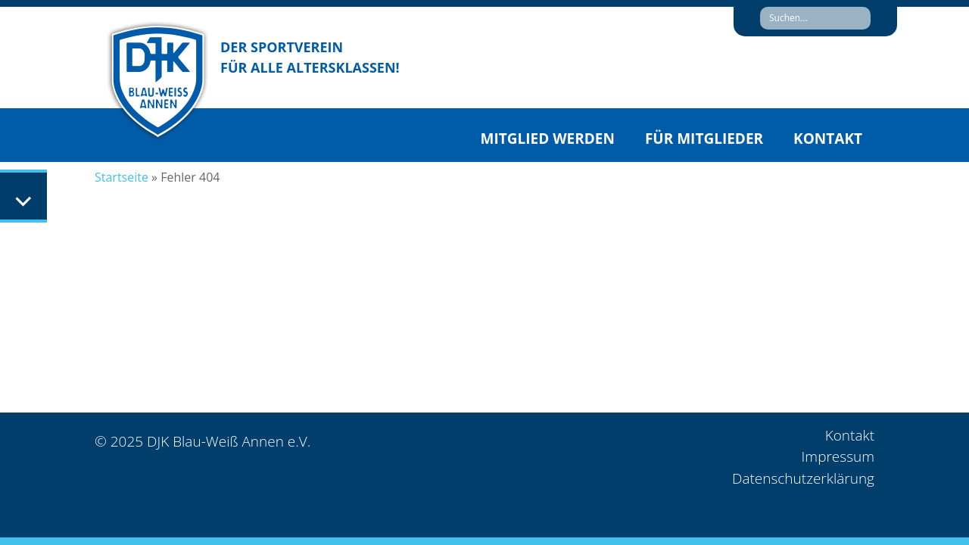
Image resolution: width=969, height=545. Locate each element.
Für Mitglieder (704, 138)
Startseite (121, 177)
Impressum (838, 456)
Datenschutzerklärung (803, 478)
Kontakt (827, 138)
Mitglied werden (548, 138)
